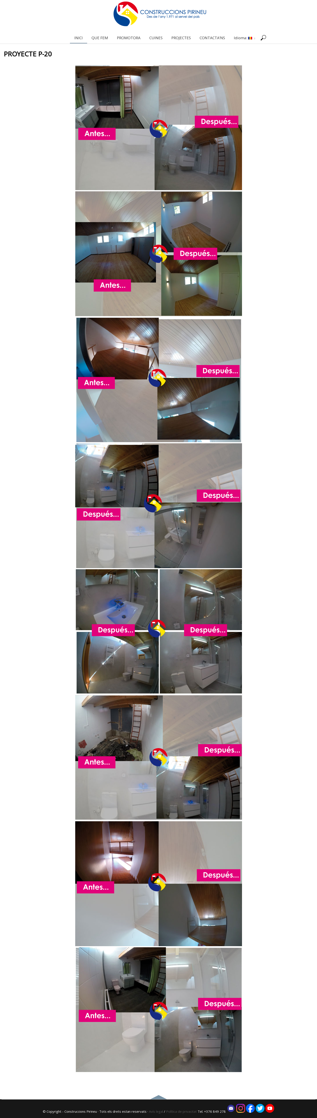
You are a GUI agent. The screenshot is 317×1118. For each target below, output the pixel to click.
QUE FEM (100, 37)
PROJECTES (181, 37)
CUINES (156, 37)
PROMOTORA (129, 37)
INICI (78, 37)
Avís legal (156, 1111)
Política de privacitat (182, 1111)
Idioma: (244, 37)
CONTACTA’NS (212, 37)
